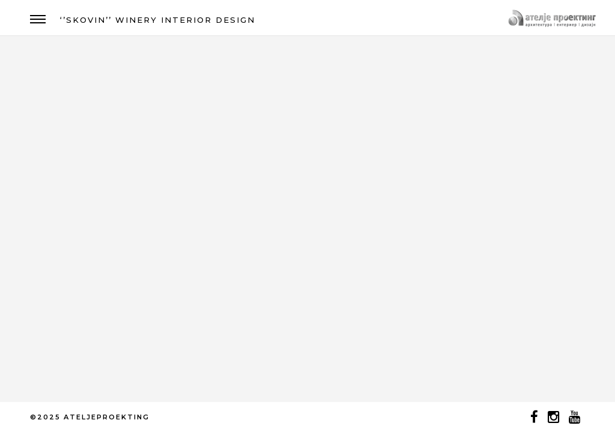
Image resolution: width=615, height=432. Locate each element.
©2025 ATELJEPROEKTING (90, 417)
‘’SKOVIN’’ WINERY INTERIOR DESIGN (157, 20)
